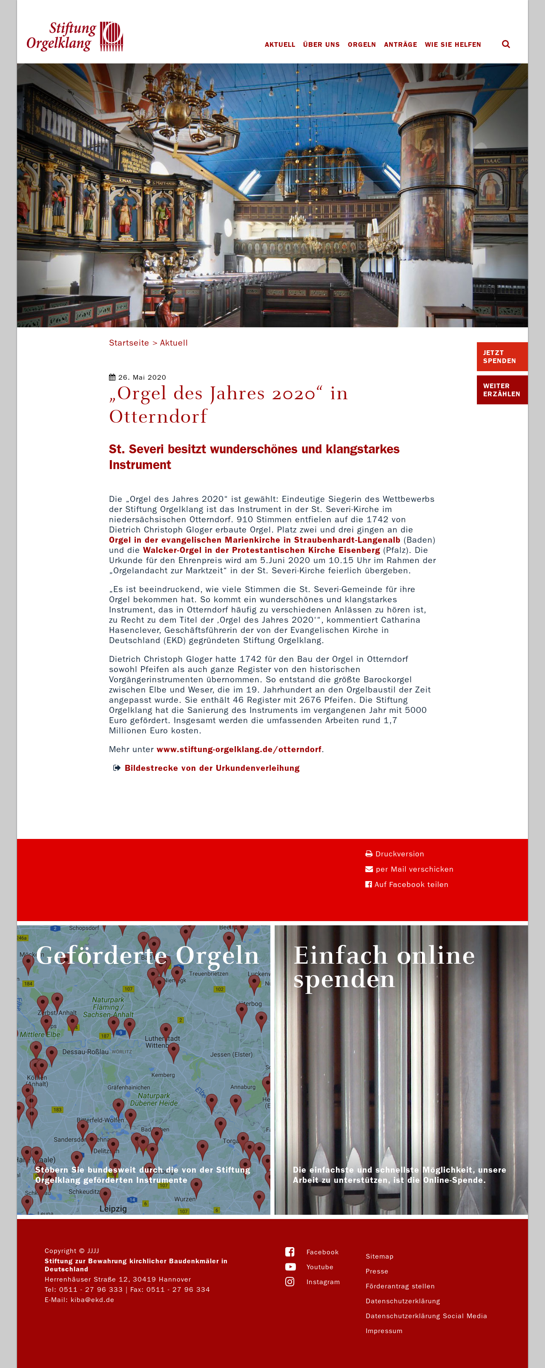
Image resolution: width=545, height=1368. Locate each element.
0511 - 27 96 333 (91, 1289)
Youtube (320, 1267)
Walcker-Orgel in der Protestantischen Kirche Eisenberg (261, 550)
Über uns (321, 44)
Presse (377, 1271)
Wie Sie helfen (453, 44)
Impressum (384, 1331)
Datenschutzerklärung (403, 1301)
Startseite (129, 343)
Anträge (400, 44)
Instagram (323, 1282)
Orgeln (362, 44)
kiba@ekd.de (93, 1300)
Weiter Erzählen (502, 390)
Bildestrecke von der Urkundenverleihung (212, 768)
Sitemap (380, 1256)
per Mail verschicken (409, 869)
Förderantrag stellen (400, 1286)
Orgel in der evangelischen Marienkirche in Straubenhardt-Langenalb (255, 540)
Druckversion (395, 854)
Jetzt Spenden (499, 357)
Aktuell (280, 44)
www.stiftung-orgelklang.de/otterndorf (239, 749)
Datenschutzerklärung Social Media (427, 1316)
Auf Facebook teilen (407, 884)
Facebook (323, 1252)
